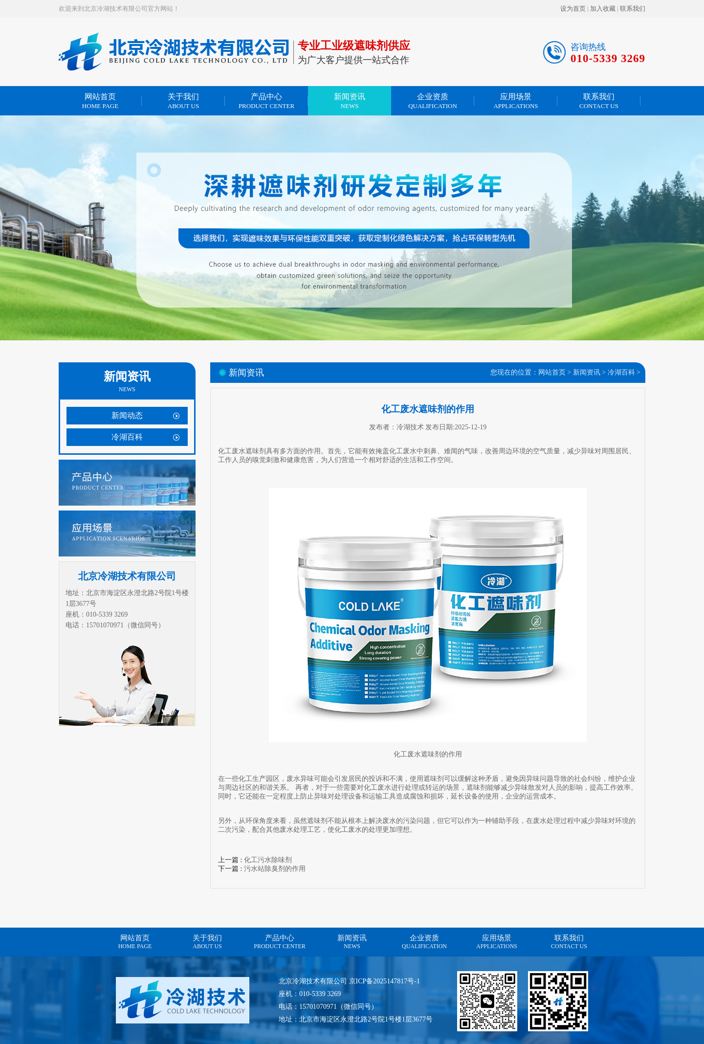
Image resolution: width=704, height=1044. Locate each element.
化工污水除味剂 (268, 860)
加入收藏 (603, 8)
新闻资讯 (349, 101)
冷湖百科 (127, 437)
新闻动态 (127, 415)
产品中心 (266, 101)
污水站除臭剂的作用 (275, 868)
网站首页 (100, 101)
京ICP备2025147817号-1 (384, 981)
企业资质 (432, 101)
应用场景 (515, 101)
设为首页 (573, 8)
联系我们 (632, 8)
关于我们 (183, 101)
